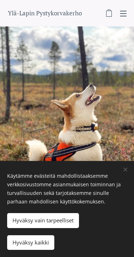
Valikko (123, 13)
